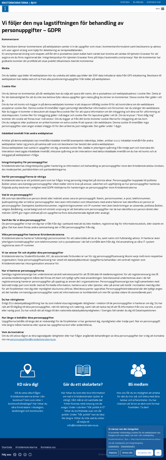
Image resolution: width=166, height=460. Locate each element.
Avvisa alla (127, 452)
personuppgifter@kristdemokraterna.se (33, 339)
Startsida (125, 2)
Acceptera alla (144, 452)
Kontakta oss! (154, 2)
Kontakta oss (48, 447)
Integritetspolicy (128, 446)
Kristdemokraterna (26, 447)
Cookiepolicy (113, 446)
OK (158, 452)
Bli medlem (138, 2)
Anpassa (113, 452)
